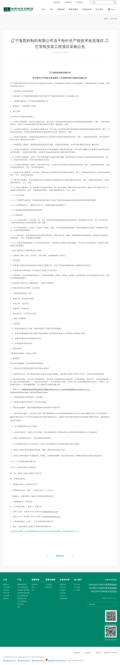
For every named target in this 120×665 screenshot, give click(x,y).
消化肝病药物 (21, 601)
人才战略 (77, 587)
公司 (43, 9)
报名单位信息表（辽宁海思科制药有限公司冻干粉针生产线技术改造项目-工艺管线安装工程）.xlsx (45, 531)
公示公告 (113, 19)
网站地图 (77, 652)
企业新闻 (49, 584)
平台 (33, 590)
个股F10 (62, 596)
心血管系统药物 (22, 596)
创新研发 (61, 9)
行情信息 (63, 590)
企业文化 (6, 590)
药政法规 (49, 587)
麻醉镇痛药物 (21, 584)
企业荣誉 (6, 596)
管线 (33, 587)
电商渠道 (68, 2)
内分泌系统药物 (22, 587)
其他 (18, 607)
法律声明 (88, 652)
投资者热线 (63, 598)
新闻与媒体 (73, 9)
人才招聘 (77, 590)
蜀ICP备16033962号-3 (38, 660)
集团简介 (6, 584)
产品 (51, 9)
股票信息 (63, 584)
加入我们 (99, 9)
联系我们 (80, 2)
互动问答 (63, 593)
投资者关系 (87, 9)
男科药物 (20, 604)
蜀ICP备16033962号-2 (24, 660)
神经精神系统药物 (23, 593)
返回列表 (60, 556)
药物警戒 (56, 2)
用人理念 (77, 584)
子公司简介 (7, 587)
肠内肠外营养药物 (23, 590)
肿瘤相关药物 (21, 598)
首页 (106, 19)
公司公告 (63, 587)
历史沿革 (6, 593)
